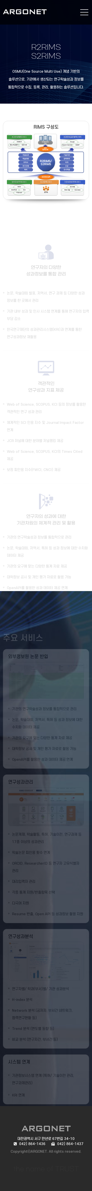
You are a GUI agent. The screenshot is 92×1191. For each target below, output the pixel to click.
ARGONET (32, 11)
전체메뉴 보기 (84, 12)
